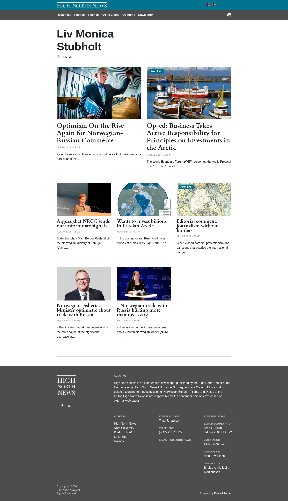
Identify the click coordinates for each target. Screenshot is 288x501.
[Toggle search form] (229, 15)
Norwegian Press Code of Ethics (194, 387)
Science (93, 14)
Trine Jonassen (169, 420)
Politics (79, 14)
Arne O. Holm (213, 428)
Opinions (128, 14)
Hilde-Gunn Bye (214, 444)
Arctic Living (111, 14)
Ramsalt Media (222, 493)
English (208, 4)
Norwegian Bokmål (214, 4)
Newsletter (145, 14)
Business (64, 14)
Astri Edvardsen (214, 455)
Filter (67, 56)
